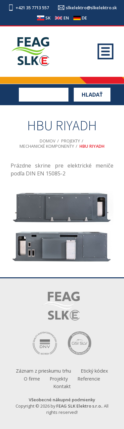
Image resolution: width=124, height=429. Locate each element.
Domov (48, 141)
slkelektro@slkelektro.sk (91, 8)
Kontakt (62, 386)
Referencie (88, 379)
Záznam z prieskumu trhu (43, 371)
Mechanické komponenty (47, 146)
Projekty (70, 141)
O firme (32, 379)
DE (84, 18)
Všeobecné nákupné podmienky (62, 400)
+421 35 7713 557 (32, 8)
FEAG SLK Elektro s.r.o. (79, 406)
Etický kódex (94, 371)
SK (48, 18)
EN (66, 18)
